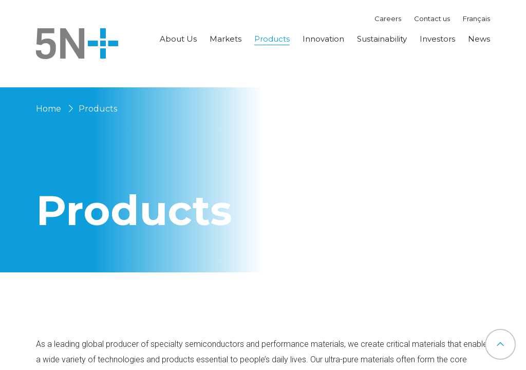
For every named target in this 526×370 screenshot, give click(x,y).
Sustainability (382, 39)
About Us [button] (178, 39)
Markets (225, 39)
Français (476, 18)
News (479, 39)
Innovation (323, 39)
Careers (387, 18)
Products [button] (272, 39)
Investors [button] (437, 39)
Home (48, 109)
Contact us (432, 18)
